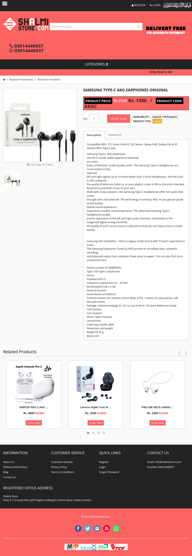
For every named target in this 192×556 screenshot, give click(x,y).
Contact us (9, 477)
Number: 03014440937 (160, 467)
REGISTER (138, 5)
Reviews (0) (115, 135)
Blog (5, 472)
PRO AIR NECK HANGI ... (158, 407)
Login (102, 467)
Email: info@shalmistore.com (164, 462)
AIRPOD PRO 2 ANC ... (33, 407)
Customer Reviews (62, 462)
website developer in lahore (106, 520)
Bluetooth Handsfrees (21, 79)
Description (94, 135)
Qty (85, 118)
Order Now (119, 118)
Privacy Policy (59, 467)
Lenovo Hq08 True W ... (95, 407)
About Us (8, 462)
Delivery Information (15, 467)
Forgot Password (109, 472)
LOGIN (154, 5)
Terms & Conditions (62, 472)
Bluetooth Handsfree (49, 79)
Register (104, 462)
